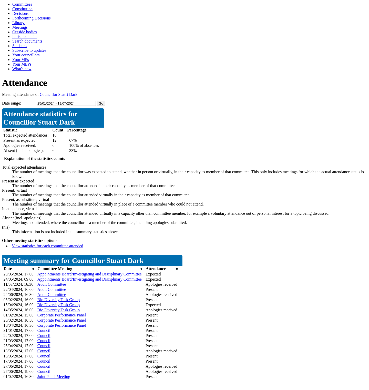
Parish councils (24, 36)
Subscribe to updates (29, 50)
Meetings (20, 27)
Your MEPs (21, 64)
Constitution (22, 9)
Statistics (19, 46)
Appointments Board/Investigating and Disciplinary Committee (89, 274)
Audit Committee (51, 284)
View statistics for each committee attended (47, 246)
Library (18, 22)
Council (43, 330)
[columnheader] (19, 269)
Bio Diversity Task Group (58, 299)
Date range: (11, 103)
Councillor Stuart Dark (58, 94)
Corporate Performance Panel (61, 315)
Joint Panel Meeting (53, 376)
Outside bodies (24, 32)
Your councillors (25, 55)
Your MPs (20, 59)
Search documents (27, 41)
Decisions (20, 13)
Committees (22, 4)
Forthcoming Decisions (31, 18)
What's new (21, 69)
